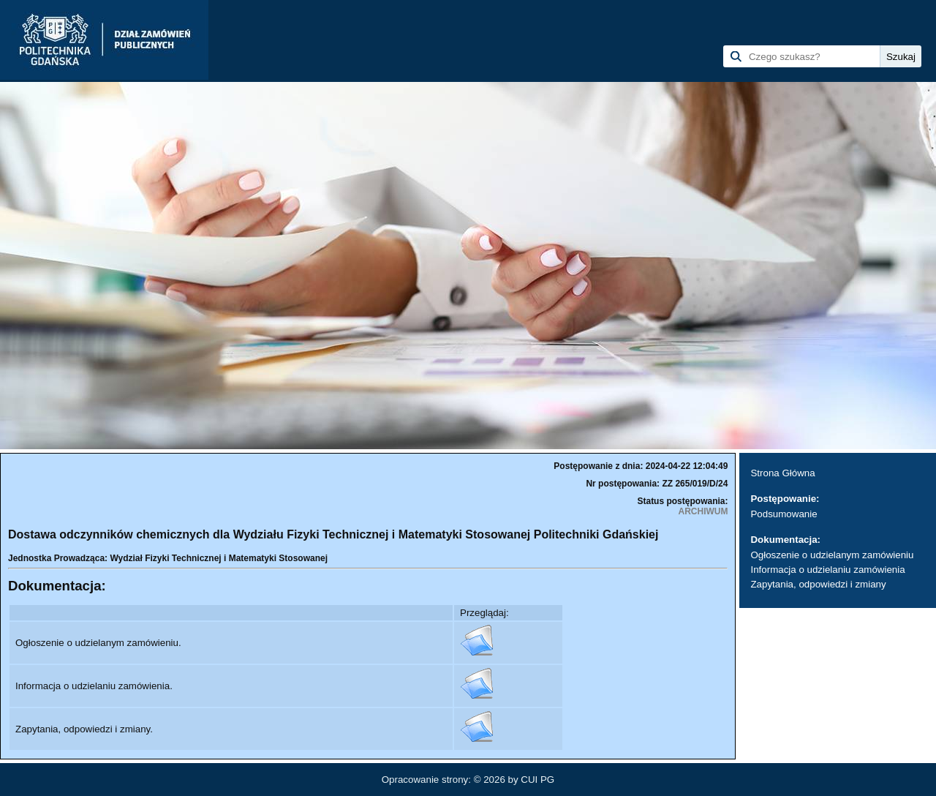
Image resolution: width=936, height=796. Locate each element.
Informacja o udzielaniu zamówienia (827, 569)
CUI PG (537, 779)
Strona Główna (782, 473)
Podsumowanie (783, 513)
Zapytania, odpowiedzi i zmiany (818, 584)
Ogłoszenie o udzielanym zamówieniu (831, 554)
